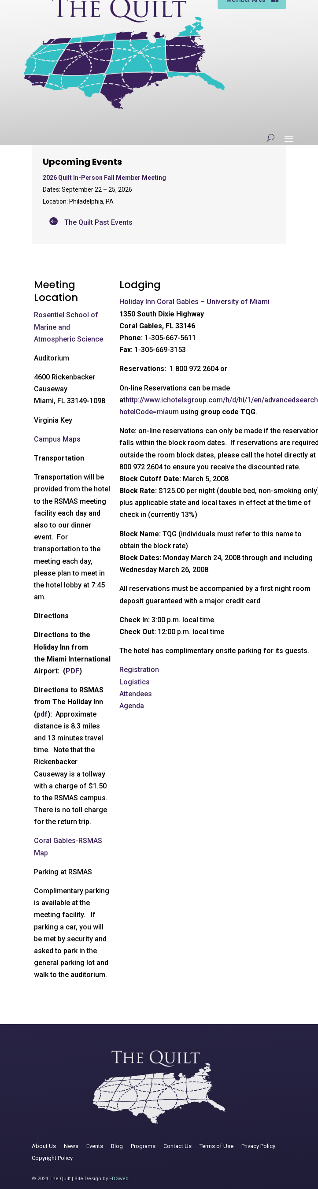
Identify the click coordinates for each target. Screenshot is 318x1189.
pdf (42, 714)
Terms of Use (216, 1146)
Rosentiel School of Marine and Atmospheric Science (68, 327)
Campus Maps (57, 439)
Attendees (135, 694)
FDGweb (119, 1179)
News (71, 1146)
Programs (143, 1146)
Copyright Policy (52, 1158)
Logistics (134, 682)
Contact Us (177, 1146)
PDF (72, 671)
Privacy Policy (258, 1146)
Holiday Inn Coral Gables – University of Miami (194, 301)
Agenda (131, 706)
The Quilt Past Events (98, 222)
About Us (44, 1146)
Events (94, 1146)
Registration (139, 669)
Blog (117, 1146)
